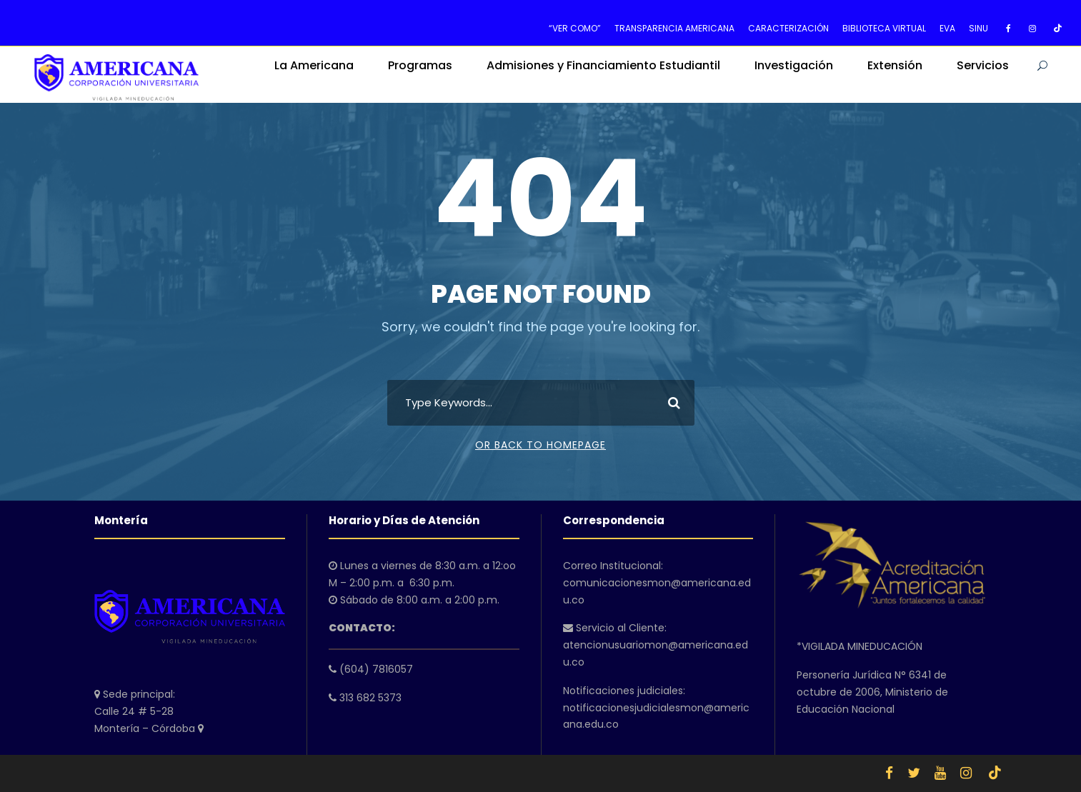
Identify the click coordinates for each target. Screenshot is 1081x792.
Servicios (983, 65)
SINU (978, 28)
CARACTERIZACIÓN (788, 28)
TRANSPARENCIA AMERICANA (674, 28)
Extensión (894, 65)
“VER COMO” (575, 28)
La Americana (314, 65)
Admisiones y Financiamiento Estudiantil (603, 65)
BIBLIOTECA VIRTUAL (884, 28)
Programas (420, 65)
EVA (947, 28)
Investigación (793, 65)
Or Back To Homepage (540, 445)
